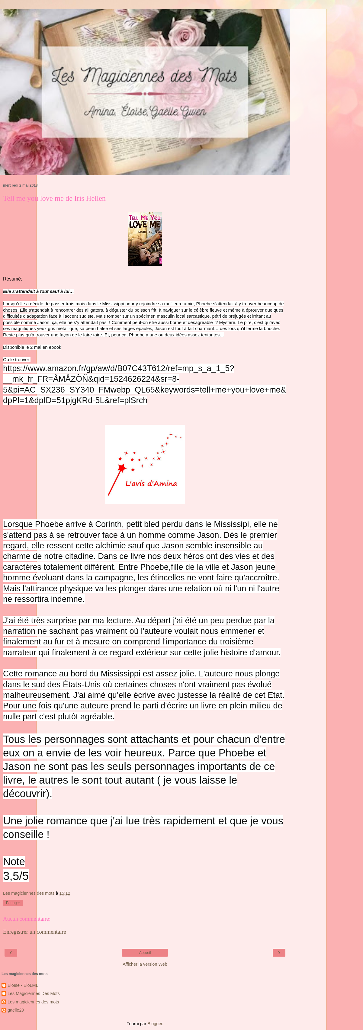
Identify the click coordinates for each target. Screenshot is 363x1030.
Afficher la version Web (145, 964)
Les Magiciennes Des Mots (34, 993)
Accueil (145, 953)
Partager (13, 903)
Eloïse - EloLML (23, 985)
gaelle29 (16, 1010)
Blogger (154, 1023)
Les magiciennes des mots (33, 1002)
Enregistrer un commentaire (34, 932)
